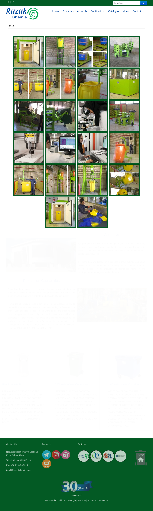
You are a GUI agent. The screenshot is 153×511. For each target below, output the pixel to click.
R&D (11, 25)
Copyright (71, 499)
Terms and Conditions (55, 499)
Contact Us (103, 499)
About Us (91, 499)
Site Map (82, 499)
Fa (12, 1)
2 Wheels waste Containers (71, 385)
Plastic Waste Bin (12, 385)
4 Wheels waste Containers (124, 385)
